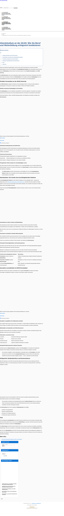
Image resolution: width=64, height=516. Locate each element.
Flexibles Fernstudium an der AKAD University (10, 55)
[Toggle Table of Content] (1, 52)
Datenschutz (38, 503)
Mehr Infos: (4, 64)
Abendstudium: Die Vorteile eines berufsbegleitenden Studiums (13, 57)
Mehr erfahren (2, 313)
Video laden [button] (2, 140)
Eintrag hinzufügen (6, 14)
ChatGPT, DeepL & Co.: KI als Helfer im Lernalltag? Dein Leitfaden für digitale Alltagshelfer (9, 484)
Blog (3, 15)
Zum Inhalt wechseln (3, 0)
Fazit (3, 62)
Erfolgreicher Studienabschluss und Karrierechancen (11, 60)
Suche (1, 7)
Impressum (34, 503)
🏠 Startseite (5, 12)
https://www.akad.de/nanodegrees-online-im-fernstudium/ (12, 439)
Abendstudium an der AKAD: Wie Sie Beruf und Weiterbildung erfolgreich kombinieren (8, 486)
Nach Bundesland (6, 13)
